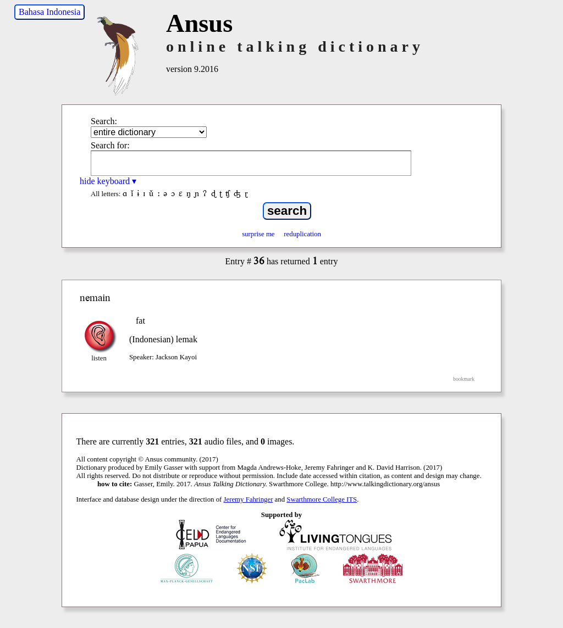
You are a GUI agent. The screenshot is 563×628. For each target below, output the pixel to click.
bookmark (463, 379)
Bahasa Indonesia (49, 11)
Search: (104, 121)
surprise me (258, 234)
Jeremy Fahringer (248, 499)
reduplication (302, 234)
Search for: (110, 145)
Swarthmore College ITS (321, 499)
